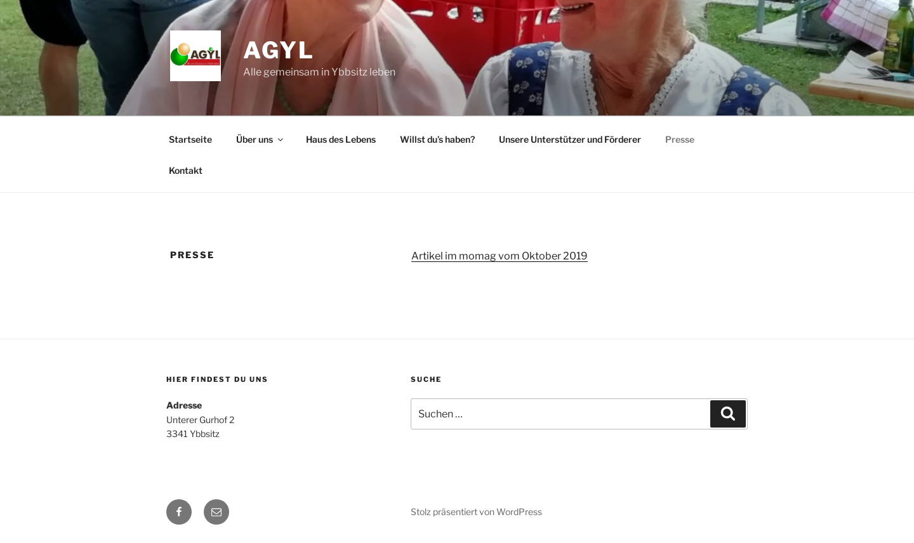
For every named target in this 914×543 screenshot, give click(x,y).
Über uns (260, 139)
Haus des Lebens (341, 139)
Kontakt (185, 170)
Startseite (190, 139)
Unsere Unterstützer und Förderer (570, 139)
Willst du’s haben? (437, 139)
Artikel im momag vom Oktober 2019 (499, 256)
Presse (679, 139)
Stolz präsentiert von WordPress (476, 511)
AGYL (279, 50)
